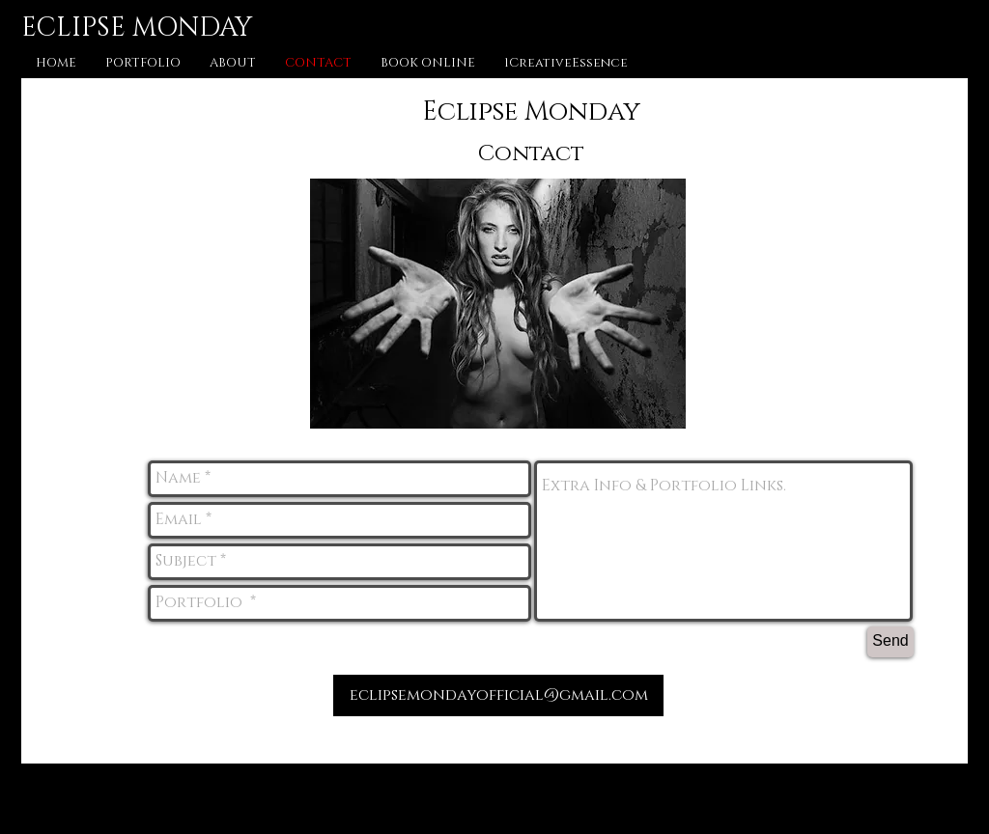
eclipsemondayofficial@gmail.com (499, 695)
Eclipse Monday (531, 112)
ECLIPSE (73, 28)
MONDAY (189, 28)
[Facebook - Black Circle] (485, 797)
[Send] (890, 641)
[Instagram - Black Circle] (532, 797)
